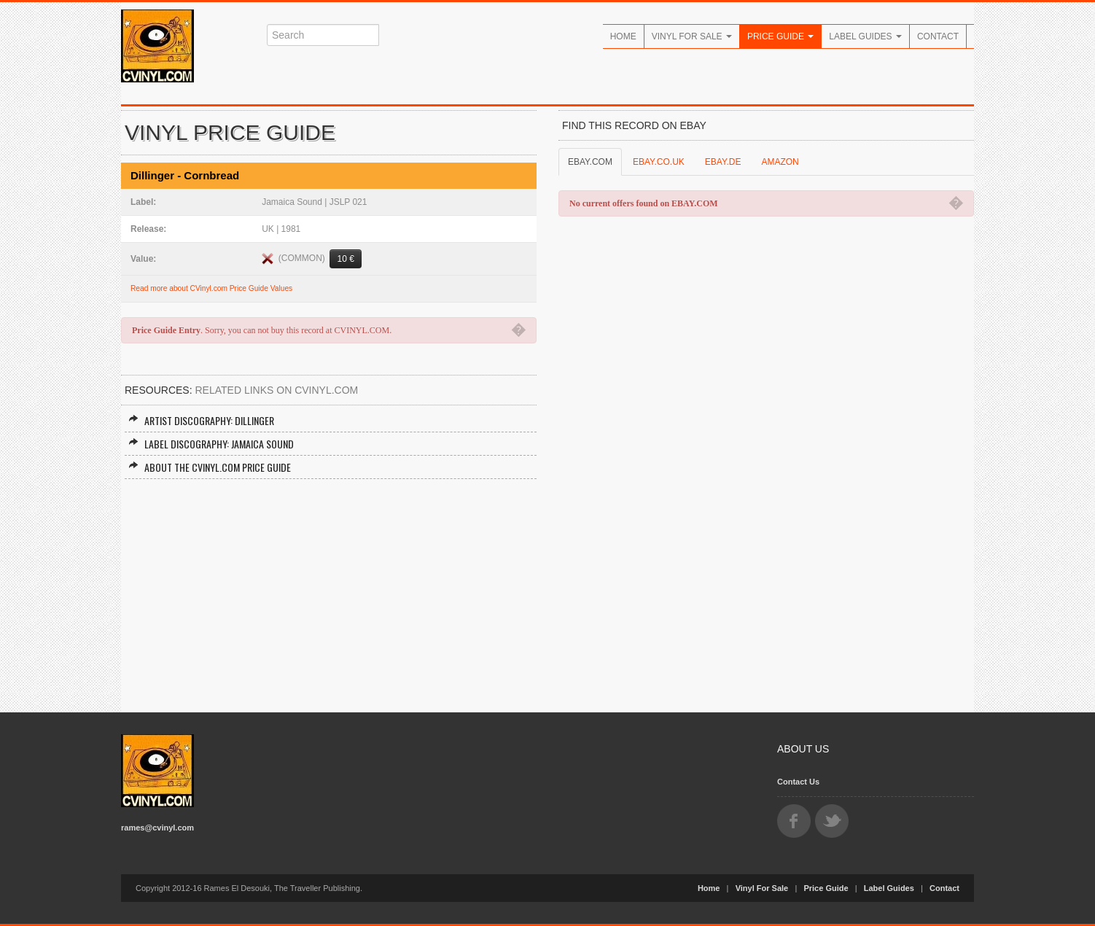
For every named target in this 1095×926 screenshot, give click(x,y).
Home (623, 36)
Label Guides (865, 36)
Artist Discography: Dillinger (201, 420)
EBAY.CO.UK (659, 162)
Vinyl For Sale (692, 36)
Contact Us (798, 781)
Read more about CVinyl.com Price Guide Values (211, 288)
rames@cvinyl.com (157, 827)
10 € (345, 259)
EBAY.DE (723, 162)
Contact (938, 36)
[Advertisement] (329, 588)
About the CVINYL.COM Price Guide (209, 467)
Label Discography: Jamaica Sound (211, 443)
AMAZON (779, 162)
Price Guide (780, 36)
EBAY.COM (590, 162)
